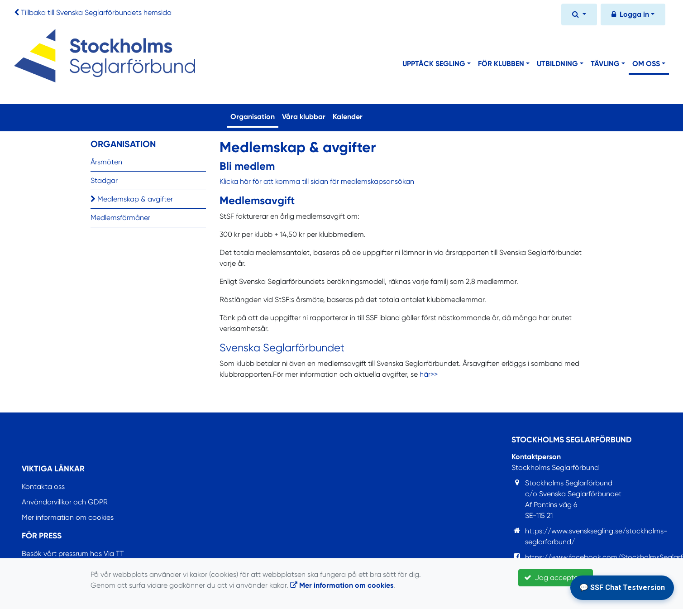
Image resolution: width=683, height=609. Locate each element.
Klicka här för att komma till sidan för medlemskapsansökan (317, 181)
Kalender (348, 116)
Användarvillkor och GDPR (65, 502)
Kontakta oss (43, 486)
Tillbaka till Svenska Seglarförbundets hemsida (96, 12)
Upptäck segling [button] (433, 63)
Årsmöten (106, 162)
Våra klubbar (303, 116)
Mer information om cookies (68, 517)
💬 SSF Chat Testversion (622, 587)
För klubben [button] (501, 63)
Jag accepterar (555, 577)
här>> (429, 374)
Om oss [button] (646, 63)
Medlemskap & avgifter (132, 199)
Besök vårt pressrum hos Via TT (73, 553)
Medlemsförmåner (120, 217)
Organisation (254, 116)
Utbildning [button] (557, 63)
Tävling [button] (605, 63)
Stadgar (104, 180)
